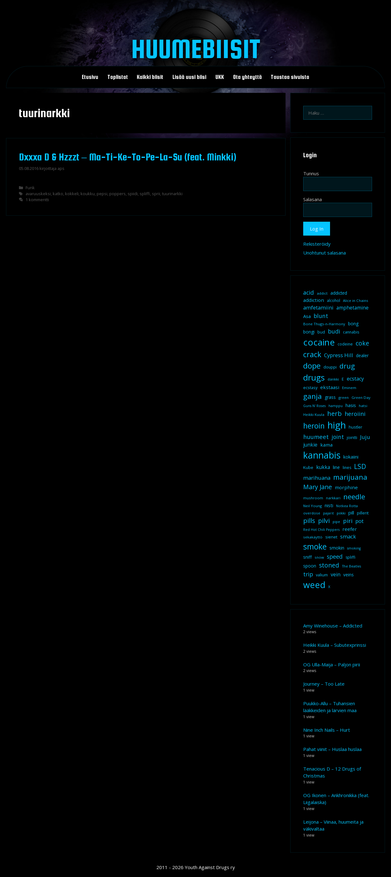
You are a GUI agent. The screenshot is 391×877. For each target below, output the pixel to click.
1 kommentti (37, 199)
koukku (88, 193)
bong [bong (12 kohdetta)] (353, 324)
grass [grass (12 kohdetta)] (330, 397)
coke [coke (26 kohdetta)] (362, 343)
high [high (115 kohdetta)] (337, 425)
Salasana (312, 199)
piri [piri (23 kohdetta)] (347, 521)
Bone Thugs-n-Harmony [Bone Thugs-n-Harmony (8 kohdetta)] (324, 323)
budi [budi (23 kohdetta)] (334, 331)
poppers (117, 193)
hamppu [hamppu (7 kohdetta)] (335, 406)
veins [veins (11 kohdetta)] (348, 575)
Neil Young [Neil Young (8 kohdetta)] (312, 505)
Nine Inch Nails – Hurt (326, 730)
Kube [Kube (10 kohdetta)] (308, 467)
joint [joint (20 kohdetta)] (338, 437)
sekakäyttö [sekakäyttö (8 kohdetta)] (312, 537)
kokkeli (72, 193)
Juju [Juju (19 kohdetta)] (365, 437)
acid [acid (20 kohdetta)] (308, 292)
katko (58, 193)
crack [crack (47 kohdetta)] (312, 354)
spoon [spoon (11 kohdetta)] (309, 566)
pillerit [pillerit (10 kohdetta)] (363, 513)
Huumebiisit (195, 48)
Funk (30, 187)
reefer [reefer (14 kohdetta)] (349, 529)
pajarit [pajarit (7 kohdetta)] (328, 513)
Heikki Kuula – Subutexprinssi (334, 645)
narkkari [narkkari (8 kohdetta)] (333, 498)
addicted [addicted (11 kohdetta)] (338, 293)
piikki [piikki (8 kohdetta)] (341, 513)
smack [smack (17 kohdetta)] (348, 536)
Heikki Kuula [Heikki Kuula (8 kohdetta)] (313, 414)
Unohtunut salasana (324, 252)
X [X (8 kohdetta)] (329, 586)
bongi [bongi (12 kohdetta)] (309, 332)
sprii (156, 193)
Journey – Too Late (324, 684)
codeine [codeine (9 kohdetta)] (345, 344)
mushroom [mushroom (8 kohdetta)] (313, 498)
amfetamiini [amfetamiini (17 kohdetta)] (318, 307)
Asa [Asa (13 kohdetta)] (307, 316)
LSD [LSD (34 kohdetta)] (360, 466)
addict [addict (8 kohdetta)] (322, 293)
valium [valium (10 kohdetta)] (322, 575)
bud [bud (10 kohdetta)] (321, 332)
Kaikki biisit (150, 77)
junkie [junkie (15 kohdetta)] (310, 444)
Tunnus (311, 173)
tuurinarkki (172, 193)
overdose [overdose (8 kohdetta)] (311, 513)
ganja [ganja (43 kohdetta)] (312, 396)
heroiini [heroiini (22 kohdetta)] (355, 413)
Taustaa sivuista (290, 77)
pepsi (102, 193)
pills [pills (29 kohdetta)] (309, 520)
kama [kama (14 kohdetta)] (326, 445)
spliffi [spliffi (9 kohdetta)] (350, 557)
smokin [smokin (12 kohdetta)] (336, 548)
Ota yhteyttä (247, 77)
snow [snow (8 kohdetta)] (319, 557)
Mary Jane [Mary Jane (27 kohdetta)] (317, 487)
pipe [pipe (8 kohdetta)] (336, 521)
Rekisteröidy (317, 244)
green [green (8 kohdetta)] (344, 397)
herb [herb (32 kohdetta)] (334, 413)
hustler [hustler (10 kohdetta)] (355, 427)
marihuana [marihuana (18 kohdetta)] (316, 477)
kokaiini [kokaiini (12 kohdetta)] (350, 457)
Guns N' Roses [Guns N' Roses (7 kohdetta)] (314, 406)
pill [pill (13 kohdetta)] (351, 512)
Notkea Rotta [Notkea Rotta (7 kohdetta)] (347, 506)
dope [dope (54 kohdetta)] (312, 365)
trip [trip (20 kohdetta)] (308, 574)
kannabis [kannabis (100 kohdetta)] (321, 455)
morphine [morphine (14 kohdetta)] (346, 487)
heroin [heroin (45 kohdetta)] (314, 426)
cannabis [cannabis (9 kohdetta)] (351, 332)
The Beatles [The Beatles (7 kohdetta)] (351, 566)
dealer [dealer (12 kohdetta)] (362, 355)
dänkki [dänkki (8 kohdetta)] (333, 379)
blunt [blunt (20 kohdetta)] (321, 316)
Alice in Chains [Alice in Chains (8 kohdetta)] (355, 300)
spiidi (133, 193)
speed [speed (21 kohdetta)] (335, 556)
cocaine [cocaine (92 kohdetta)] (319, 342)
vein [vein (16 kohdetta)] (335, 574)
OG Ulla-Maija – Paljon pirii (331, 664)
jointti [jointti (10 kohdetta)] (352, 437)
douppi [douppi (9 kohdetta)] (330, 367)
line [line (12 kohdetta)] (336, 467)
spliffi (145, 193)
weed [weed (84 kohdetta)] (314, 585)
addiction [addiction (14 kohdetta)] (313, 300)
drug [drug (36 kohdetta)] (347, 365)
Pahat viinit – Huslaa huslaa (332, 749)
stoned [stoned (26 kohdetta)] (329, 565)
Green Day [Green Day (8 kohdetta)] (361, 397)
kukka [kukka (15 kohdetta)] (323, 467)
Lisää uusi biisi (189, 77)
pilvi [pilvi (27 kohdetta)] (324, 520)
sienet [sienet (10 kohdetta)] (331, 537)
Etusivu (90, 77)
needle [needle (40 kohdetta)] (354, 496)
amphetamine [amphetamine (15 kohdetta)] (352, 307)
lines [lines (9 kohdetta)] (347, 467)
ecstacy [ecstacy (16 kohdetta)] (355, 378)
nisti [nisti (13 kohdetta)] (329, 505)
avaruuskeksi (38, 193)
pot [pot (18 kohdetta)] (359, 521)
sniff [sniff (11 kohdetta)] (307, 557)
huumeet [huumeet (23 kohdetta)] (316, 437)
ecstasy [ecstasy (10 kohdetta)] (310, 387)
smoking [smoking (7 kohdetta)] (354, 548)
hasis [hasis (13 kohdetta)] (351, 405)
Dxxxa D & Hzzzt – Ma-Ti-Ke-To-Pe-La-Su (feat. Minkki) (127, 157)
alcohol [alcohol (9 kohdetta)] (333, 300)
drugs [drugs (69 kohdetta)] (314, 377)
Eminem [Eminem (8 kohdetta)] (349, 387)
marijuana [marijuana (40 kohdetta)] (350, 477)
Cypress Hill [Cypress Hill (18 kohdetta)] (338, 355)
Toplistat (117, 77)
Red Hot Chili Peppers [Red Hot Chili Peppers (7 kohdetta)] (321, 529)
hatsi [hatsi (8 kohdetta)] (363, 405)
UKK (219, 77)
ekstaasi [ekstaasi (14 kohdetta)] (329, 387)
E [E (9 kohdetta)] (343, 379)
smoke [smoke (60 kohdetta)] (315, 546)
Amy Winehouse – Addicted (332, 625)
